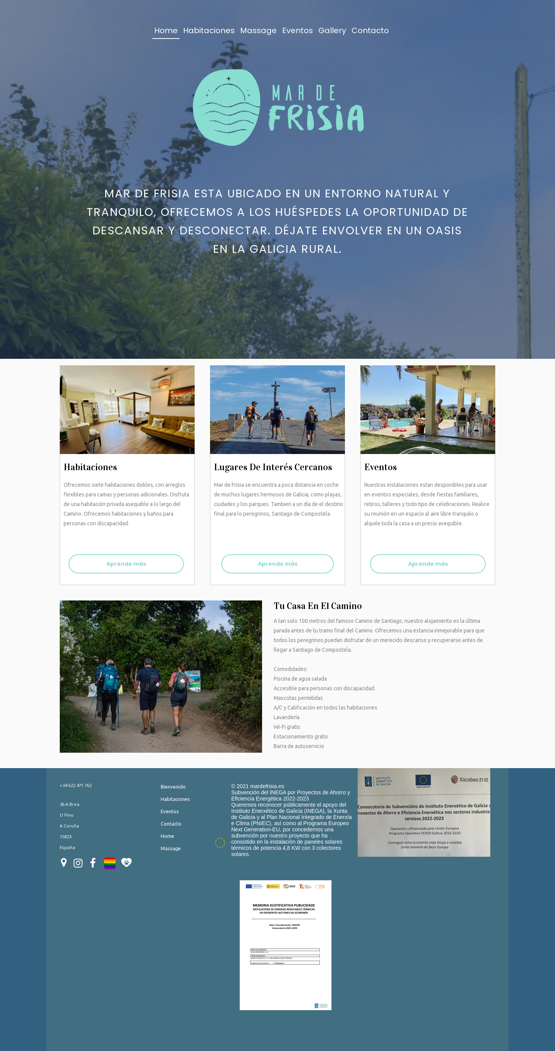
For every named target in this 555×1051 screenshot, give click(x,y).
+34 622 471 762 (75, 785)
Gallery (332, 30)
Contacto (370, 30)
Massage (258, 30)
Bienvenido (173, 786)
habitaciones (90, 467)
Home (166, 30)
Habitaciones (209, 30)
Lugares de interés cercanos (273, 467)
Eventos (297, 30)
